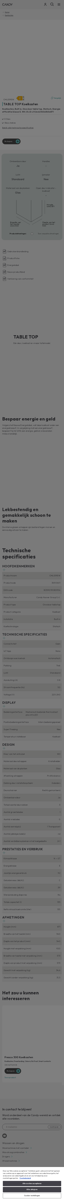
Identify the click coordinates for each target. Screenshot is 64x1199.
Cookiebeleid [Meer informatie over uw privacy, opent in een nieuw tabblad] (25, 1178)
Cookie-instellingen (32, 1196)
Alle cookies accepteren (32, 1183)
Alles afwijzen (32, 1189)
